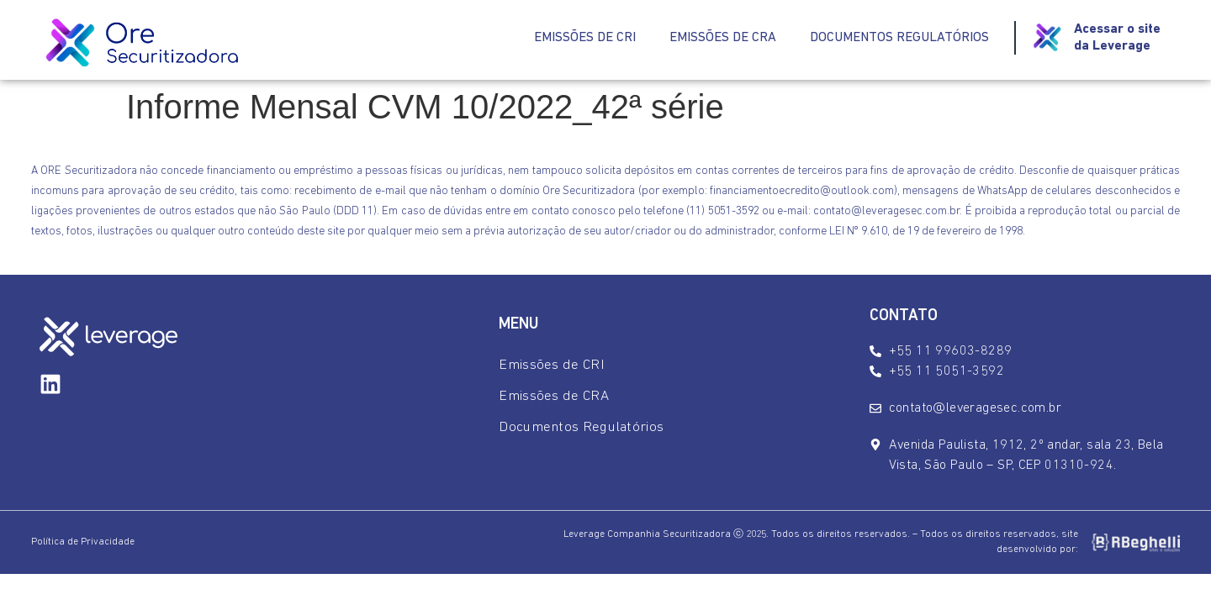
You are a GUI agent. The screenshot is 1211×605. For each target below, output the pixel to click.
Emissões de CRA (722, 38)
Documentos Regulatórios (899, 38)
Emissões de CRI (585, 38)
